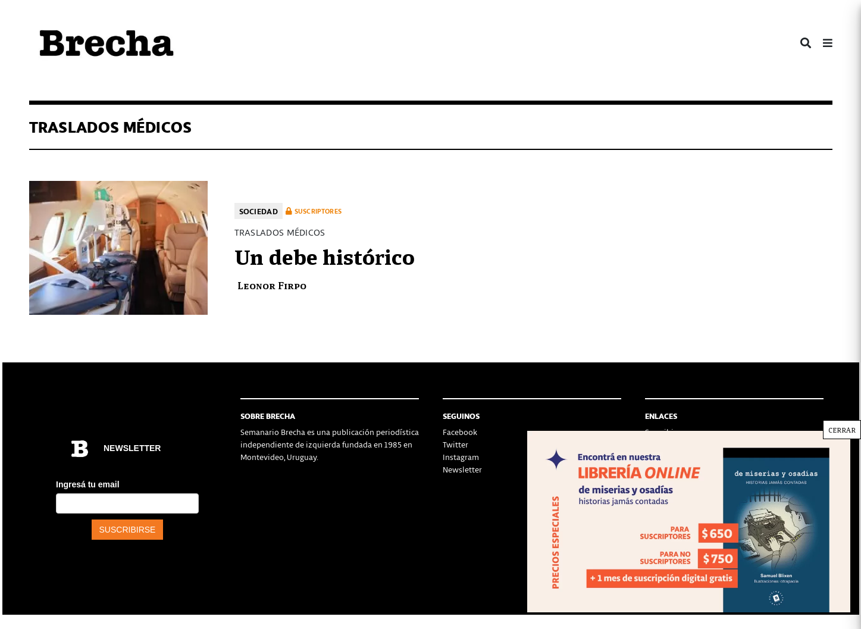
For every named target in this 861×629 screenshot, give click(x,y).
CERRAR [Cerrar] (842, 429)
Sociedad (258, 211)
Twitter (455, 444)
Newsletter (462, 469)
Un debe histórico (324, 255)
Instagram (461, 456)
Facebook (460, 431)
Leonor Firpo (271, 284)
